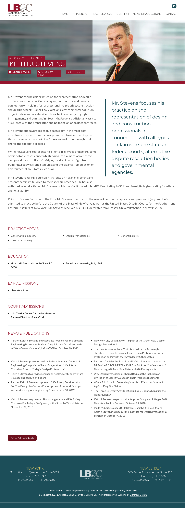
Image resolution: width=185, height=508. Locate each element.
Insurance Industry (21, 240)
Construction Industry (23, 235)
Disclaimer (109, 490)
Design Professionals (78, 235)
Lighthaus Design (138, 494)
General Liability (130, 235)
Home (65, 14)
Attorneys (80, 14)
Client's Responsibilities (76, 490)
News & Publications (147, 14)
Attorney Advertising (126, 490)
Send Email (19, 72)
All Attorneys (22, 437)
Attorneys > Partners (26, 58)
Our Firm (122, 14)
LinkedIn (75, 72)
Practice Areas (102, 14)
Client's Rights (55, 490)
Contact (171, 14)
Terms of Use (95, 490)
